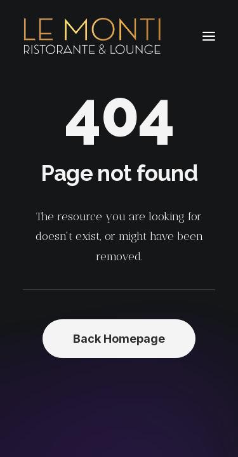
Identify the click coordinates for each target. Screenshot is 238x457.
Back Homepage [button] (119, 338)
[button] (209, 36)
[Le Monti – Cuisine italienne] (92, 36)
